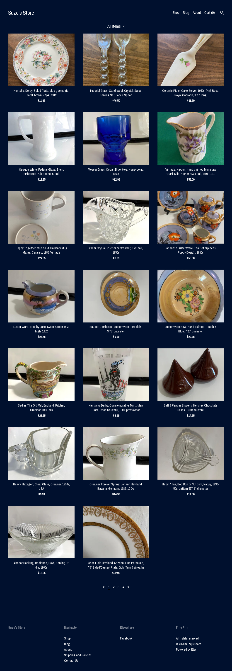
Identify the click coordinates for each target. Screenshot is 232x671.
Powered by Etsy (186, 649)
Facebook (126, 638)
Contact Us (71, 661)
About (197, 12)
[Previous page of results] (104, 586)
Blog (186, 12)
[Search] (222, 13)
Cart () (209, 12)
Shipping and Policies (78, 655)
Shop (175, 12)
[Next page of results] (128, 586)
